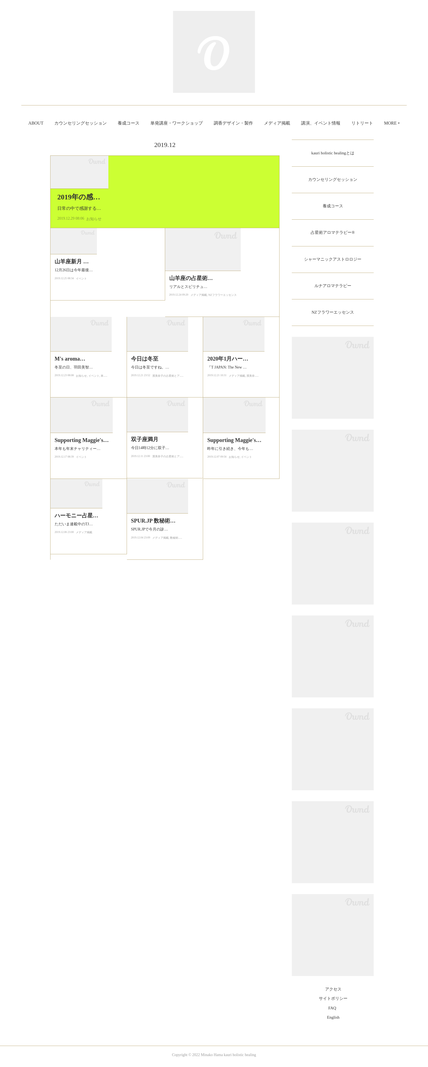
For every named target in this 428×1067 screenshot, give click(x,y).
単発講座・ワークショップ (193, 123)
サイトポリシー (333, 1002)
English (333, 1020)
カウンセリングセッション (97, 123)
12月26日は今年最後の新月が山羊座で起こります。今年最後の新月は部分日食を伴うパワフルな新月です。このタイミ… (106, 416)
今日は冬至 (144, 485)
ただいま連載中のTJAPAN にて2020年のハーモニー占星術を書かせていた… (87, 684)
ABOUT (52, 123)
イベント (81, 427)
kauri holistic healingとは (332, 153)
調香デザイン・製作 (249, 123)
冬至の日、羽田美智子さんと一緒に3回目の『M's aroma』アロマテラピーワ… (88, 505)
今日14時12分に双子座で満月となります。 (163, 585)
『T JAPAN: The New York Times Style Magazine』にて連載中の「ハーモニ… (239, 505)
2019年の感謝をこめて (93, 293)
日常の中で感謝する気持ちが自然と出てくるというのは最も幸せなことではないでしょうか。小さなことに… (164, 304)
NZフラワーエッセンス (222, 427)
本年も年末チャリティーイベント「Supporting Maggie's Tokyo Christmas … (88, 594)
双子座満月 (144, 574)
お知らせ (94, 315)
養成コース (145, 123)
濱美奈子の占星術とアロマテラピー (174, 508)
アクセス (333, 992)
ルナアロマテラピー (332, 288)
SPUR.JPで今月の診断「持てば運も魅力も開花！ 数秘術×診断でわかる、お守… (165, 684)
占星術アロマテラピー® (332, 234)
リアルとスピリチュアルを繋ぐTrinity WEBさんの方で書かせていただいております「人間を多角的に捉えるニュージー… (221, 416)
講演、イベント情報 (337, 123)
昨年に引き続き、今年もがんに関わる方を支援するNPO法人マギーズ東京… (239, 594)
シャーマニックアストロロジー (332, 261)
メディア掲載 (293, 123)
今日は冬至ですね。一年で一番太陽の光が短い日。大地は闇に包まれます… (163, 496)
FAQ (332, 1011)
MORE (374, 123)
